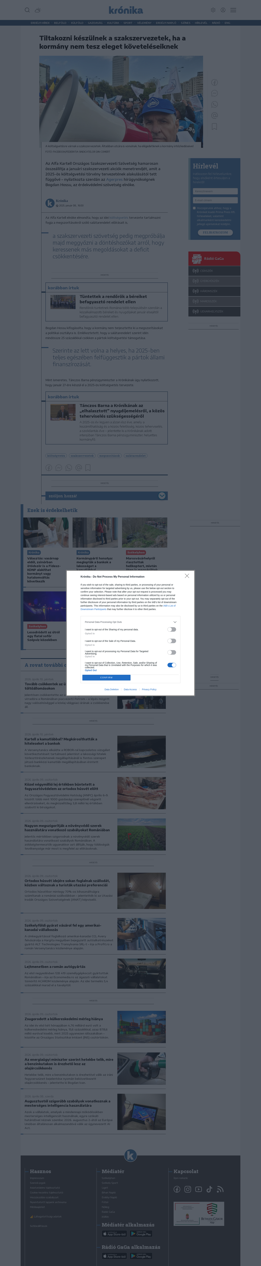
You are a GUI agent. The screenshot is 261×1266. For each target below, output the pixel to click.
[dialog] (130, 633)
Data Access (130, 689)
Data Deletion (112, 689)
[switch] (171, 629)
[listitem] (130, 622)
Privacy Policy (149, 689)
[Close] (188, 577)
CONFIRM (106, 677)
